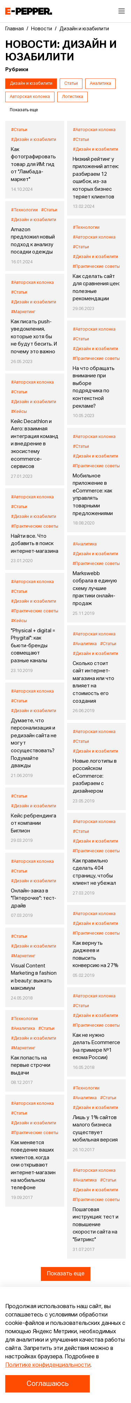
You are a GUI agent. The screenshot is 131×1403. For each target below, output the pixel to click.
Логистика (72, 97)
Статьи (71, 84)
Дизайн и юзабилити (31, 84)
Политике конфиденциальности (47, 1365)
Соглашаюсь (47, 1383)
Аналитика (100, 84)
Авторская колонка (30, 97)
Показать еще (66, 1274)
